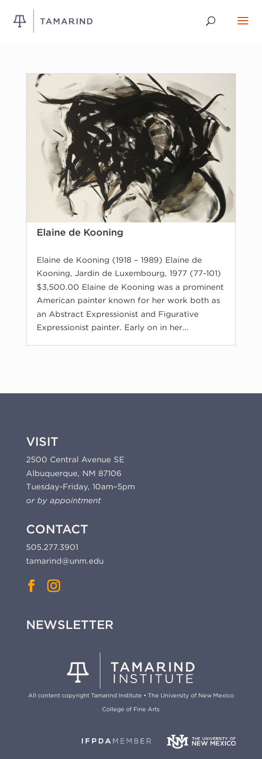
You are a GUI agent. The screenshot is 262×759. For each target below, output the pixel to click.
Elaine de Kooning (80, 232)
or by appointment (63, 500)
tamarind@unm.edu (65, 561)
